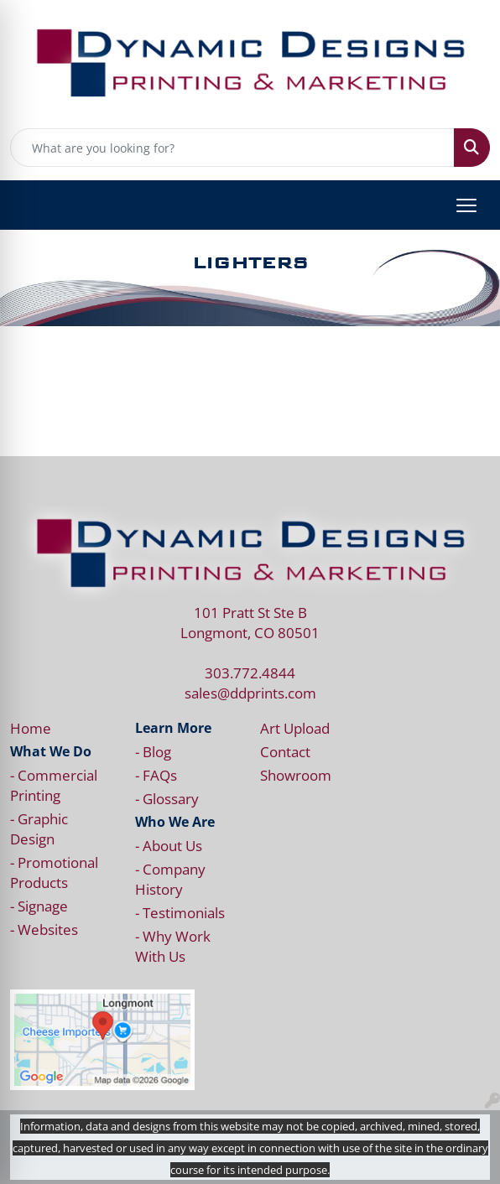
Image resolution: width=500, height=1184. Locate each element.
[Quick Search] (232, 147)
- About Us (168, 845)
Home (30, 728)
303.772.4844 (250, 672)
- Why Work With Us (173, 946)
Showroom (295, 775)
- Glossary (167, 798)
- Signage (39, 906)
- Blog (153, 751)
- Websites (44, 929)
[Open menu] (466, 205)
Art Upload (295, 728)
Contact (285, 751)
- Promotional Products (54, 872)
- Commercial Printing (53, 785)
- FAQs (156, 775)
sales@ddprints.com (250, 693)
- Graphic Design (39, 828)
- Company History (170, 879)
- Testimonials (180, 912)
